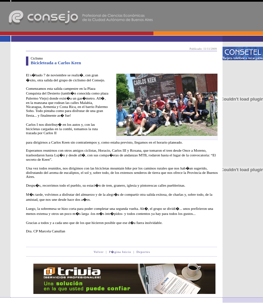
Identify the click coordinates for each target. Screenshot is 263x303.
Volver (99, 252)
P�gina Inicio (120, 252)
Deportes (143, 252)
